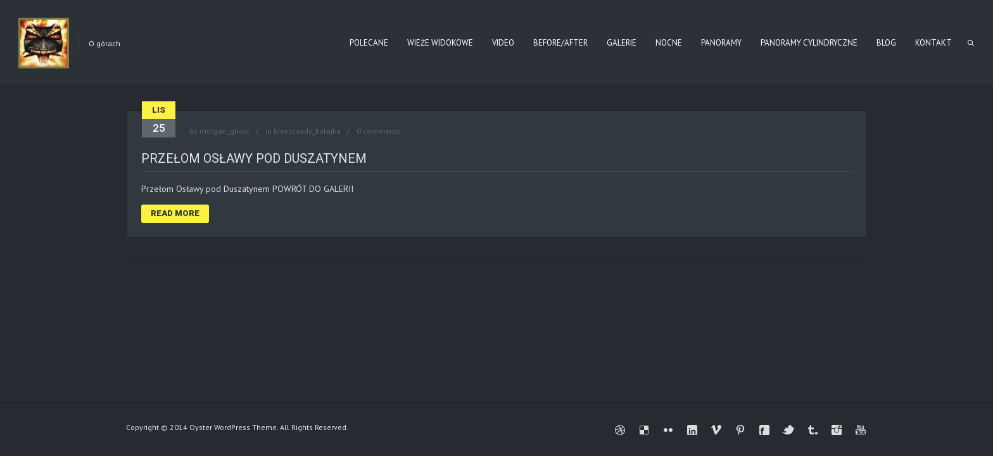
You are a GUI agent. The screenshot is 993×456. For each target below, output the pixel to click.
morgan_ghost (224, 131)
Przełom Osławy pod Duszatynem (254, 158)
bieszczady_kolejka (307, 131)
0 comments (378, 131)
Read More (175, 213)
